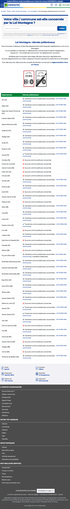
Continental (5, 427)
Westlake (5, 439)
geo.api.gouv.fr (60, 33)
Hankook (4, 430)
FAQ (3, 453)
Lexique (4, 447)
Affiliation (5, 415)
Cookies (60, 494)
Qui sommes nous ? (8, 391)
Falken (4, 433)
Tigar (3, 436)
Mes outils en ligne (8, 450)
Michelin (4, 424)
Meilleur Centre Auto (8, 394)
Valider (62, 28)
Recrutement (6, 406)
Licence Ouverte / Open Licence (50, 35)
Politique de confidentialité (48, 494)
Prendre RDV (6, 467)
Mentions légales (33, 494)
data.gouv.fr (30, 35)
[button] (18, 368)
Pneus (4, 474)
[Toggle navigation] (2, 5)
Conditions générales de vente (17, 494)
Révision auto (6, 480)
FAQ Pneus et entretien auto (11, 483)
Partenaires (5, 412)
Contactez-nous (7, 403)
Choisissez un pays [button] (45, 491)
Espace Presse (6, 400)
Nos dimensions (7, 477)
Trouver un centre (7, 471)
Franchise (5, 409)
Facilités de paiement (8, 456)
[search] (30, 28)
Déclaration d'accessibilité (10, 459)
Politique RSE (6, 397)
